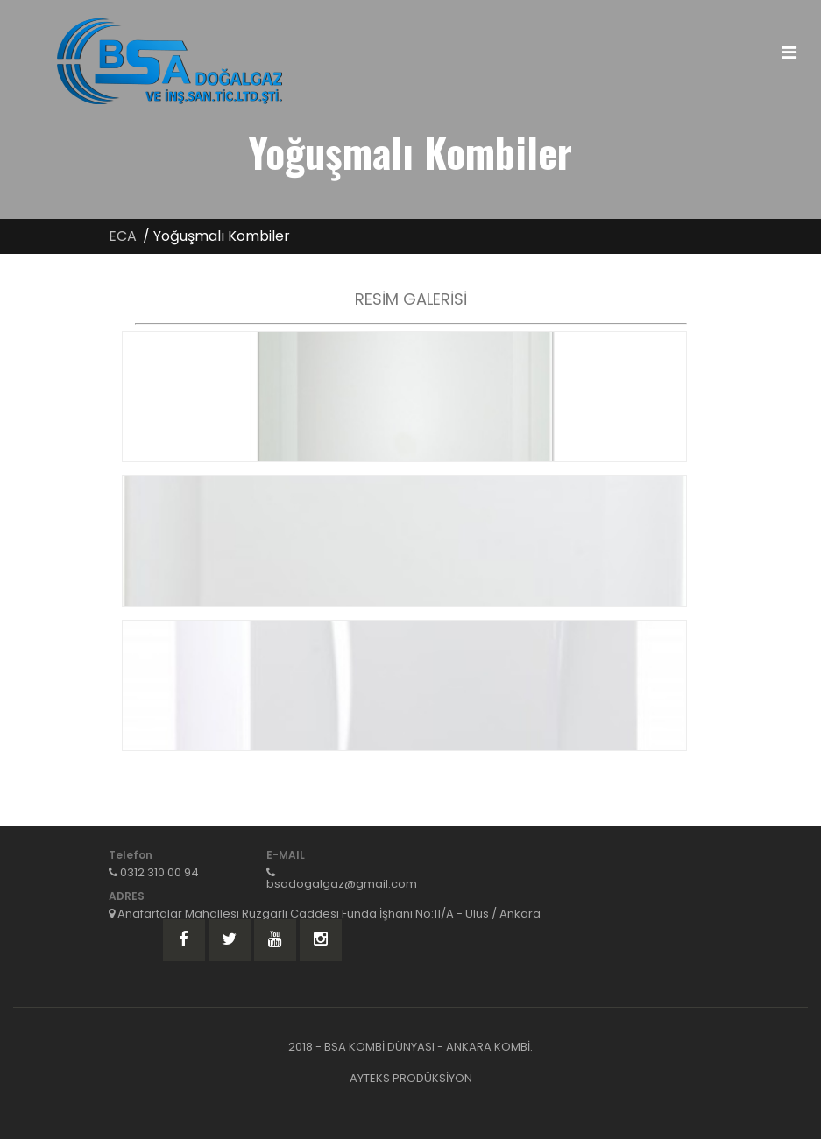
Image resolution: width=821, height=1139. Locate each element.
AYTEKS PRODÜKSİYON (411, 1078)
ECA (123, 236)
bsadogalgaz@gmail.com (341, 883)
